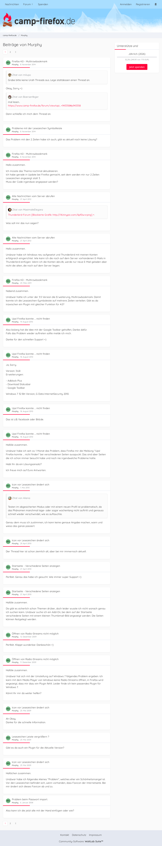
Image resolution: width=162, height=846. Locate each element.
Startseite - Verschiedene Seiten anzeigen (36, 565)
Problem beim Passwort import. (30, 799)
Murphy (15, 64)
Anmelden (126, 4)
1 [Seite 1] (5, 52)
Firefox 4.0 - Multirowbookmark (29, 61)
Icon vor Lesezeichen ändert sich (30, 484)
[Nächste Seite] (15, 52)
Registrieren (143, 4)
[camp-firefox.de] (81, 19)
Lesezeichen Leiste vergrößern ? (30, 736)
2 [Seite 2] (10, 52)
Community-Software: (81, 841)
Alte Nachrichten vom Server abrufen (33, 196)
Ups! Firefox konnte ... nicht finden (31, 318)
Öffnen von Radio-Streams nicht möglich (35, 633)
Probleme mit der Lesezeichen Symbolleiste (37, 128)
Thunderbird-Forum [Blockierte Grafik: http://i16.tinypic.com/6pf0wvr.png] (50, 214)
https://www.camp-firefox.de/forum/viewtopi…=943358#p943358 (44, 105)
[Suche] (155, 4)
